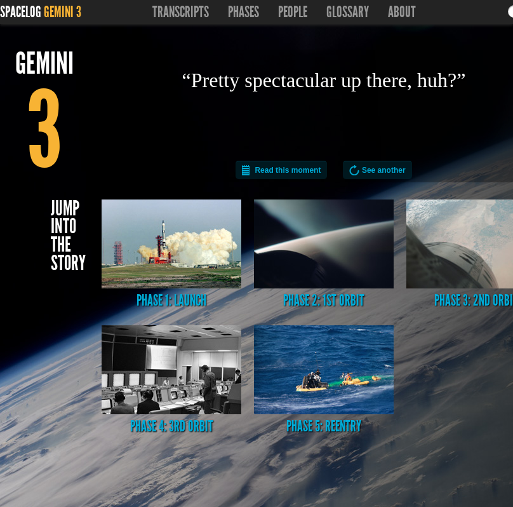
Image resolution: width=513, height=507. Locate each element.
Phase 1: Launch (171, 254)
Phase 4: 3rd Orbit (171, 380)
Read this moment (288, 170)
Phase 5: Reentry (324, 380)
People (292, 12)
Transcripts (180, 12)
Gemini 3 (62, 12)
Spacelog (20, 12)
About (402, 12)
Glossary (347, 12)
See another (384, 170)
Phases (243, 12)
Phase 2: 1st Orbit (324, 254)
